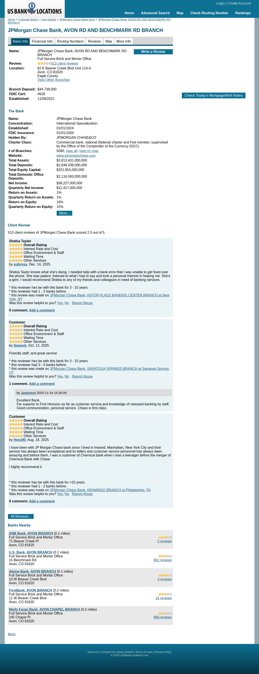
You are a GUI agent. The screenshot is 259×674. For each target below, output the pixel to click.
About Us (93, 652)
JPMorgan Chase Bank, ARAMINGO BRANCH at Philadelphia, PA (100, 490)
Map (180, 13)
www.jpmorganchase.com (76, 155)
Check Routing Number (209, 13)
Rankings (243, 13)
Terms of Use (144, 652)
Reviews (94, 41)
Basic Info (20, 41)
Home (129, 13)
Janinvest (28, 393)
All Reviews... (21, 516)
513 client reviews (58, 63)
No (67, 303)
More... (64, 213)
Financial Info (42, 41)
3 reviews (164, 579)
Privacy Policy (163, 652)
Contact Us (108, 652)
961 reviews (163, 560)
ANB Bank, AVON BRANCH (31, 533)
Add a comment (42, 310)
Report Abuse (82, 303)
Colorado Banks (28, 19)
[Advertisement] (214, 53)
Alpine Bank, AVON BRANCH (32, 571)
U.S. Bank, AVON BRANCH (30, 552)
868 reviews (163, 617)
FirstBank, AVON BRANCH (30, 590)
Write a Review (153, 51)
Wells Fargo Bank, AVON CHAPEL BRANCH (44, 609)
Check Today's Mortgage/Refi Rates (213, 95)
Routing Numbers (70, 41)
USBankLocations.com (134, 655)
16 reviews (163, 598)
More (12, 634)
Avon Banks (48, 19)
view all (71, 151)
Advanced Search (155, 13)
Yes (60, 303)
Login (220, 3)
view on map (88, 151)
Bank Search (125, 652)
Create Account (239, 3)
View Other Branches (54, 80)
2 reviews (164, 541)
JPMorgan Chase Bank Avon (77, 19)
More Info (123, 41)
